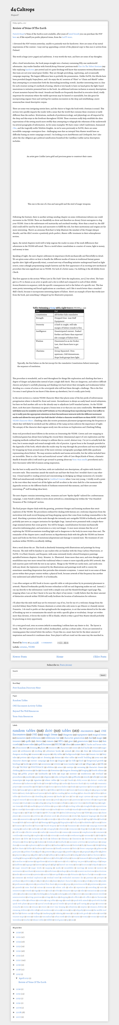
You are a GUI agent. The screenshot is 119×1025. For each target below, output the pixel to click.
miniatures (40, 871)
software (32, 900)
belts (22, 822)
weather (27, 920)
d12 (94, 835)
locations (85, 864)
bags (88, 819)
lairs (67, 796)
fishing (103, 845)
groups (28, 855)
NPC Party (49, 812)
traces (47, 809)
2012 (18, 1003)
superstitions (101, 806)
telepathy (79, 910)
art (56, 819)
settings (47, 897)
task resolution (46, 910)
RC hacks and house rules (95, 744)
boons (96, 822)
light (55, 864)
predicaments (20, 884)
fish (97, 845)
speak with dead (97, 900)
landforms (19, 864)
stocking (38, 751)
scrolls (62, 803)
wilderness (36, 737)
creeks (45, 835)
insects (60, 861)
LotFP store (67, 37)
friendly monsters (63, 848)
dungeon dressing (70, 770)
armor (60, 767)
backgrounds (71, 754)
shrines (58, 757)
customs (87, 835)
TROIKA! (24, 767)
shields (88, 803)
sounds (68, 900)
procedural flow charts (46, 884)
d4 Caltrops (22, 9)
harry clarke (25, 793)
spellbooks (75, 777)
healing (76, 855)
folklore (53, 790)
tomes (67, 913)
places (47, 881)
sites (15, 900)
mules (17, 874)
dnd (91, 737)
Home (59, 656)
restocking (92, 887)
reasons (49, 887)
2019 (18, 964)
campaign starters (97, 825)
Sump (53, 307)
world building (84, 757)
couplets (36, 835)
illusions (103, 858)
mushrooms (86, 773)
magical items (99, 734)
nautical (46, 874)
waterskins (17, 920)
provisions (94, 884)
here (15, 37)
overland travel (53, 877)
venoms (77, 916)
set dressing (45, 757)
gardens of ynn (29, 851)
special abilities (44, 806)
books (39, 783)
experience (83, 786)
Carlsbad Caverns (57, 479)
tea (72, 910)
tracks (55, 809)
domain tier (94, 754)
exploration (33, 845)
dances (18, 838)
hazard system (38, 793)
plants (43, 747)
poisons (79, 881)
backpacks (80, 819)
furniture (81, 790)
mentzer (73, 773)
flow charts (19, 848)
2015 (18, 993)
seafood (70, 894)
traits (101, 777)
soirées (41, 900)
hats (59, 855)
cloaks (90, 829)
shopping (64, 897)
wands (101, 916)
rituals (25, 803)
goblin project (27, 773)
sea (69, 803)
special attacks (44, 903)
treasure (17, 741)
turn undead (47, 916)
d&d (36, 786)
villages (89, 764)
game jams (17, 851)
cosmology (27, 835)
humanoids (84, 858)
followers (62, 790)
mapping (48, 868)
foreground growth (95, 760)
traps (28, 780)
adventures (17, 783)
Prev (15, 687)
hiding (34, 858)
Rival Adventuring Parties (72, 812)
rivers (43, 890)
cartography (51, 829)
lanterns (39, 864)
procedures (17, 777)
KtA (41, 812)
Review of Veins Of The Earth (29, 28)
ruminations (92, 890)
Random (21, 687)
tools (80, 764)
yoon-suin (99, 757)
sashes (22, 894)
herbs (49, 793)
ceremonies (73, 829)
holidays (66, 858)
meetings (80, 868)
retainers (16, 803)
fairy (49, 845)
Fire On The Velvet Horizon (90, 66)
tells (94, 777)
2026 (18, 932)
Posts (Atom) (66, 664)
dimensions (76, 838)
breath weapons (50, 825)
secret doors (78, 803)
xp (68, 920)
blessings (44, 822)
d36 (99, 835)
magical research (19, 799)
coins (104, 829)
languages (29, 864)
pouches (95, 881)
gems (78, 851)
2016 (18, 989)
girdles (96, 851)
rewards (28, 890)
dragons (61, 760)
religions (47, 777)
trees (29, 916)
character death (76, 783)
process (60, 884)
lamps (104, 861)
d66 (104, 835)
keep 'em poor (78, 861)
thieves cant (26, 913)
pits (40, 881)
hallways (51, 855)
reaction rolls (88, 799)
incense (31, 861)
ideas (68, 744)
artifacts (63, 819)
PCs (14, 767)
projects (66, 799)
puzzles (28, 777)
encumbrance (93, 842)
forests (72, 790)
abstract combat (97, 780)
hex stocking (72, 793)
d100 (48, 730)
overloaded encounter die (72, 877)
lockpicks (95, 864)
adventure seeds (50, 816)
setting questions (35, 897)
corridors (16, 835)
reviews (23, 646)
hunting (94, 858)
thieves (28, 809)
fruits (75, 848)
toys (74, 913)
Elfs (102, 764)
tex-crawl (18, 809)
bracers (38, 825)
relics (71, 887)
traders (94, 913)
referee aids (60, 887)
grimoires (19, 855)
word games (59, 920)
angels (34, 819)
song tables (51, 900)
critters (53, 835)
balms (95, 819)
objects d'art (86, 874)
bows (47, 783)
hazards (67, 855)
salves (15, 894)
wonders (84, 809)
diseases (100, 838)
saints (101, 890)
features (66, 845)
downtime (55, 770)
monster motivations (86, 871)
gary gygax (59, 851)
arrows (50, 819)
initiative (51, 861)
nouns (65, 874)
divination (17, 842)
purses (103, 884)
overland (99, 773)
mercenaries (17, 871)
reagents (100, 799)
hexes (95, 741)
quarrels (18, 887)
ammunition (25, 819)
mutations (26, 874)
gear (71, 741)
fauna (22, 790)
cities (77, 751)
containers (100, 832)
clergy (83, 829)
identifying (39, 796)
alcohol (75, 816)
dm (36, 770)
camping (16, 829)
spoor (56, 806)
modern (72, 871)
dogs (33, 842)
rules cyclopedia (61, 777)
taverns (65, 910)
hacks (43, 855)
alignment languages (88, 816)
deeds (45, 838)
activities (37, 816)
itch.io (68, 861)
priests (31, 884)
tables (66, 730)
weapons (46, 754)
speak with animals (81, 900)
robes (57, 890)
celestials (62, 829)
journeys (50, 796)
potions (23, 757)
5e (24, 812)
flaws (38, 790)
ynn (72, 920)
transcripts (17, 780)
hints (41, 858)
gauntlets (69, 851)
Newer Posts (20, 656)
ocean (96, 874)
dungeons (68, 734)
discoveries (89, 838)
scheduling (40, 894)
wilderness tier (52, 737)
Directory (30, 687)
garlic (40, 851)
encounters (87, 731)
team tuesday (69, 764)
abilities (50, 767)
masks (58, 868)
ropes (75, 890)
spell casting (82, 903)
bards (102, 819)
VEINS (31, 646)
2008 (18, 1012)
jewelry (35, 764)
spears (32, 903)
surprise (83, 907)
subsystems (73, 907)
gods (90, 790)
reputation (80, 887)
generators (83, 741)
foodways (39, 848)
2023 (18, 946)
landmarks (43, 773)
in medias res (20, 861)
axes (71, 819)
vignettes (37, 780)
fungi (15, 773)
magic (100, 737)
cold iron (18, 832)
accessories (25, 816)
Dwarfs (70, 780)
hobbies (97, 793)
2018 (18, 969)
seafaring (61, 894)
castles (65, 783)
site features (99, 897)
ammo (15, 819)
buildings (55, 783)
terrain (88, 910)
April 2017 (24, 978)
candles (34, 829)
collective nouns (31, 832)
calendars (83, 825)
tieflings (37, 913)
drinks (73, 786)
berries (29, 822)
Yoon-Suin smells (79, 459)
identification (26, 796)
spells (28, 741)
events (95, 747)
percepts (100, 877)
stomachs (16, 907)
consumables (27, 786)
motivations (101, 871)
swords (86, 777)
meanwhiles (69, 868)
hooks (26, 764)
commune (75, 832)
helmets (84, 855)
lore (74, 796)
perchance (17, 881)
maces (103, 864)
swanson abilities (97, 907)
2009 (18, 1007)
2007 (18, 1017)
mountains (46, 764)
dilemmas (65, 838)
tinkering (59, 913)
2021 (18, 955)
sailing (40, 803)
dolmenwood (97, 751)
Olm (15, 128)
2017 (18, 974)
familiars (57, 845)
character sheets (20, 760)
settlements (26, 751)
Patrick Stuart (19, 33)
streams (35, 907)
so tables (22, 900)
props (68, 884)
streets (44, 907)
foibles (29, 848)
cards (42, 829)
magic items (50, 734)
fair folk (72, 760)
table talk (33, 910)
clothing (16, 770)
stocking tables (74, 806)
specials (70, 903)
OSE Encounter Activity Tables (27, 705)
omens (48, 799)
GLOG (34, 812)
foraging (85, 770)
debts (26, 838)
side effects (75, 897)
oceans (103, 874)
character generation (74, 737)
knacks (59, 796)
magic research (21, 868)
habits (15, 793)
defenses (54, 838)
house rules (28, 744)
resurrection (18, 890)
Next (38, 687)
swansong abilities (20, 910)
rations (40, 887)
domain (44, 770)
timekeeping (48, 913)
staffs (63, 806)
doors (52, 760)
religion (33, 757)
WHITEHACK (37, 767)
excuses (22, 845)
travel (102, 913)
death (43, 786)
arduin (42, 819)
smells (32, 806)
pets (35, 881)
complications (87, 832)
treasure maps (18, 916)
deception (36, 838)
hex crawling (60, 793)
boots (104, 822)
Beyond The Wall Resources (26, 711)
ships (96, 803)
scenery (31, 894)
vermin (85, 916)
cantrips (69, 767)
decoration (27, 770)
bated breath (73, 33)
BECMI (58, 744)
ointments (19, 877)
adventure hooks (53, 751)
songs (60, 900)
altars (102, 816)
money (39, 799)
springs (92, 903)
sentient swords (98, 894)
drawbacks (62, 842)
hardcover (30, 69)
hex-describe (85, 793)
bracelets (28, 825)
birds (36, 822)
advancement (21, 747)
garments (48, 851)
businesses (72, 825)
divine (25, 842)
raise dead (29, 887)
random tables (24, 730)
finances (90, 845)
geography (86, 851)
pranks (103, 881)
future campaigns (87, 848)
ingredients (40, 861)
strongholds (88, 806)
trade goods (84, 913)
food (81, 760)
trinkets (36, 916)
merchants (29, 871)
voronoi (94, 916)
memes (91, 868)
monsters (21, 737)
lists (77, 864)
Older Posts (99, 656)
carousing (81, 767)
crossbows (63, 835)
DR (28, 812)
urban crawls (60, 916)
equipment (82, 734)
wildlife (49, 920)
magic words (36, 868)
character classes (96, 767)
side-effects (87, 897)
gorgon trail (99, 790)
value (69, 916)
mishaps (62, 871)
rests (102, 887)
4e (96, 764)
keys (88, 861)
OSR (57, 812)
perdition (27, 881)
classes (83, 754)
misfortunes (52, 871)
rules (82, 890)
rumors (50, 741)
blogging (54, 822)
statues (101, 903)
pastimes (90, 877)
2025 (18, 937)
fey (83, 845)
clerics (39, 741)
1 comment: (47, 642)
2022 (18, 951)
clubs (97, 829)
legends (48, 864)
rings (36, 890)
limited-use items (66, 864)
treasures (35, 754)
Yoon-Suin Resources (23, 716)
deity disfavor (62, 786)
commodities (54, 832)
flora (45, 790)
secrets (79, 894)
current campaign (38, 760)
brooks (62, 825)
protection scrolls (80, 884)
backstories (29, 783)
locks (54, 773)
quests (38, 777)
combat (43, 832)
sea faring (51, 894)
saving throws (51, 803)
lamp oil (96, 861)
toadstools (38, 809)
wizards (75, 809)
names (77, 744)
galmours (100, 848)
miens (31, 799)
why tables (58, 754)
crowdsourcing (75, 835)
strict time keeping (57, 907)
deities (51, 786)
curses (75, 747)
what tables (69, 757)
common (65, 832)
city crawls (90, 783)
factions (93, 786)
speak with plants (20, 903)
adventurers (64, 816)
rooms (33, 803)
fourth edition (98, 770)
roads (50, 890)
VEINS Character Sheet (23, 420)
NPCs (61, 741)
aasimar (95, 812)
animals (68, 751)
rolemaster (66, 890)
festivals (76, 845)
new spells (56, 874)
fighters (30, 790)
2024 (18, 941)
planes (55, 881)
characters (64, 747)
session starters (19, 897)
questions (76, 799)
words (93, 809)
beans (15, 822)
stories (26, 907)
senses (86, 894)
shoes (55, 897)
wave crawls (65, 809)
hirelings (16, 764)
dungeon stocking (20, 754)
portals (57, 799)
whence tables (38, 920)
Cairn (62, 780)
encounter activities (77, 842)
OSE (34, 734)
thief (17, 913)
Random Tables (20, 700)
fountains (49, 848)
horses (74, 858)
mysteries (37, 874)
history (49, 858)
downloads (51, 842)
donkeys (41, 842)
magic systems (85, 796)
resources (53, 747)
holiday (57, 858)
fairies (42, 845)
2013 (18, 998)
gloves (103, 851)
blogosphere (65, 822)
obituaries (74, 874)
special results (58, 903)
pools (87, 881)
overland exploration (34, 877)
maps (63, 773)
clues (86, 751)
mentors (100, 868)
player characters (67, 881)
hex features (95, 855)
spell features (44, 744)
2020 (18, 960)
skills (25, 806)
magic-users (99, 796)
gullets (36, 855)
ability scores (81, 780)
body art (76, 822)
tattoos (57, 910)
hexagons (25, 858)
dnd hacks (85, 747)
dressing (33, 747)
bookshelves (87, 822)
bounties (18, 825)
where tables (50, 780)
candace (25, 829)
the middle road (100, 910)
